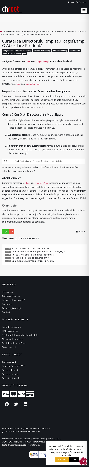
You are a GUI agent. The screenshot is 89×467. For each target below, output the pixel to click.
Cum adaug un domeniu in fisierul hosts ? (33, 260)
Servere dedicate (10, 370)
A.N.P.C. (51, 438)
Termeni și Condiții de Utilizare (16, 438)
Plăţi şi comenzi (10, 331)
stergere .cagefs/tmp (23, 51)
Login (71, 2)
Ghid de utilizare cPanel (14, 343)
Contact (6, 312)
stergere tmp (8, 51)
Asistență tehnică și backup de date (20, 335)
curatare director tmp (42, 51)
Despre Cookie (38, 438)
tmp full (6, 54)
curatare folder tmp (60, 51)
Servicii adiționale (11, 378)
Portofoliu (7, 304)
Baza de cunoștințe (12, 327)
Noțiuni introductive (12, 339)
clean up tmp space (18, 54)
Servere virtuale (10, 374)
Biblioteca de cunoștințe (27, 31)
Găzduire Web (9, 362)
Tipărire (80, 231)
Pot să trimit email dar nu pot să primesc (33, 254)
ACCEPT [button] (74, 459)
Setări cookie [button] (62, 459)
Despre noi (7, 292)
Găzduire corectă (11, 296)
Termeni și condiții (11, 308)
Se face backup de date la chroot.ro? (30, 248)
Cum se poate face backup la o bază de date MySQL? (38, 251)
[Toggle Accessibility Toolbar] (83, 461)
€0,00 (81, 2)
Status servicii (9, 347)
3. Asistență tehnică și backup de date (57, 31)
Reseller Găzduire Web (13, 366)
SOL (59, 438)
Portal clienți (7, 31)
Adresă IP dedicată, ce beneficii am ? (30, 257)
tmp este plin (75, 51)
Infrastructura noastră (13, 300)
